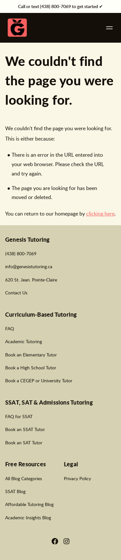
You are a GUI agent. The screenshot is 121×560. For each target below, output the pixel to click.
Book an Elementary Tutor (31, 354)
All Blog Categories (23, 478)
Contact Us (16, 292)
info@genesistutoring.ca (28, 266)
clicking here (100, 213)
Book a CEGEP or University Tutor (38, 380)
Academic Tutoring (23, 341)
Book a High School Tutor (30, 367)
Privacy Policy (77, 478)
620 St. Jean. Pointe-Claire (31, 279)
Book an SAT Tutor (23, 442)
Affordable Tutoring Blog (29, 504)
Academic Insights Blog (28, 517)
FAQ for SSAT (19, 416)
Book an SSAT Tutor (25, 429)
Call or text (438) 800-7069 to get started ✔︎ (60, 6)
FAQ (9, 328)
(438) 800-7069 (20, 253)
